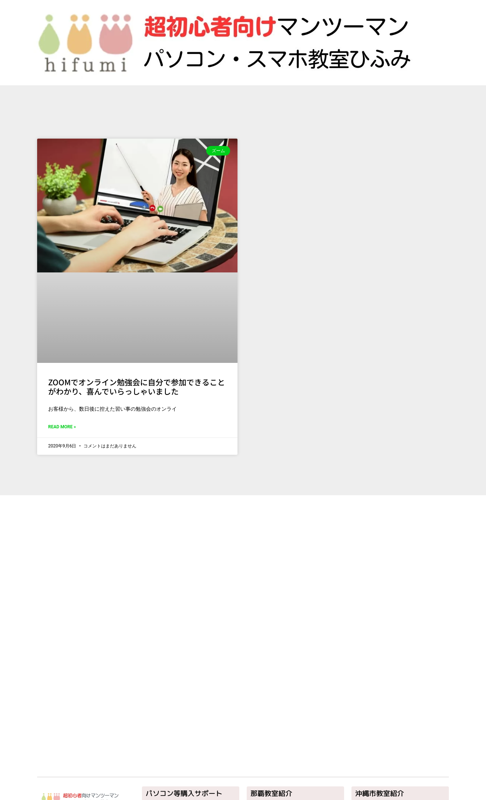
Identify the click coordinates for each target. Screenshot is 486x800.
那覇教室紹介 (271, 793)
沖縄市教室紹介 (379, 793)
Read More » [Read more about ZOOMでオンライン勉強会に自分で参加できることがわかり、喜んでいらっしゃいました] (62, 426)
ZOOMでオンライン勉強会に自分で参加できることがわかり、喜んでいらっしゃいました (136, 386)
